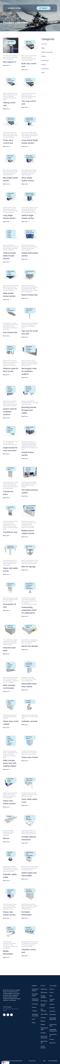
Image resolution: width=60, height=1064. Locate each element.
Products (10, 17)
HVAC (33, 1019)
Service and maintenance (44, 1037)
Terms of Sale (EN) (52, 1060)
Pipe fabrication (43, 1010)
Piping (33, 1022)
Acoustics (51, 1004)
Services (43, 985)
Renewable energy (35, 994)
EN (4, 1063)
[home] (21, 8)
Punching (43, 1017)
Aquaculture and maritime (35, 1015)
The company (53, 985)
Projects (51, 992)
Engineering (44, 989)
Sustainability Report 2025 (52, 1018)
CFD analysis (44, 1000)
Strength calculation (43, 996)
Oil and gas (35, 1004)
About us (51, 989)
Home (4, 17)
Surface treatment (43, 1047)
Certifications (52, 1014)
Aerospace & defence (35, 989)
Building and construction (35, 999)
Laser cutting (44, 1014)
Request (44, 8)
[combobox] (5, 1062)
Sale (44, 1060)
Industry (16, 17)
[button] (52, 8)
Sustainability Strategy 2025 (53, 1030)
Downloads (52, 1011)
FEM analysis (44, 992)
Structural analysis (43, 1005)
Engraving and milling (44, 1028)
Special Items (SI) (44, 1042)
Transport (34, 1010)
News (50, 996)
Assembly (43, 1032)
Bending (43, 1021)
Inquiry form (52, 1042)
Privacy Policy (32, 1060)
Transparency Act (53, 1035)
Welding (43, 1024)
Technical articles (51, 1000)
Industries (34, 985)
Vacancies (52, 1007)
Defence (34, 1007)
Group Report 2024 (52, 1025)
